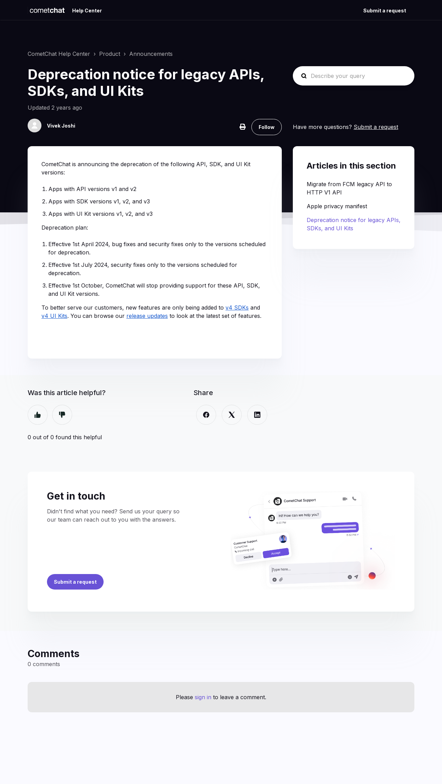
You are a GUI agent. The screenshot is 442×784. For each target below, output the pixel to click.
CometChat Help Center (59, 53)
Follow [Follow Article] (267, 127)
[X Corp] (231, 414)
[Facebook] (206, 414)
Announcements (151, 53)
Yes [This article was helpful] (38, 415)
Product (109, 53)
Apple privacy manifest (337, 206)
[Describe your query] (353, 76)
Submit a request (384, 10)
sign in (203, 697)
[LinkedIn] (257, 414)
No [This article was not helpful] (62, 415)
